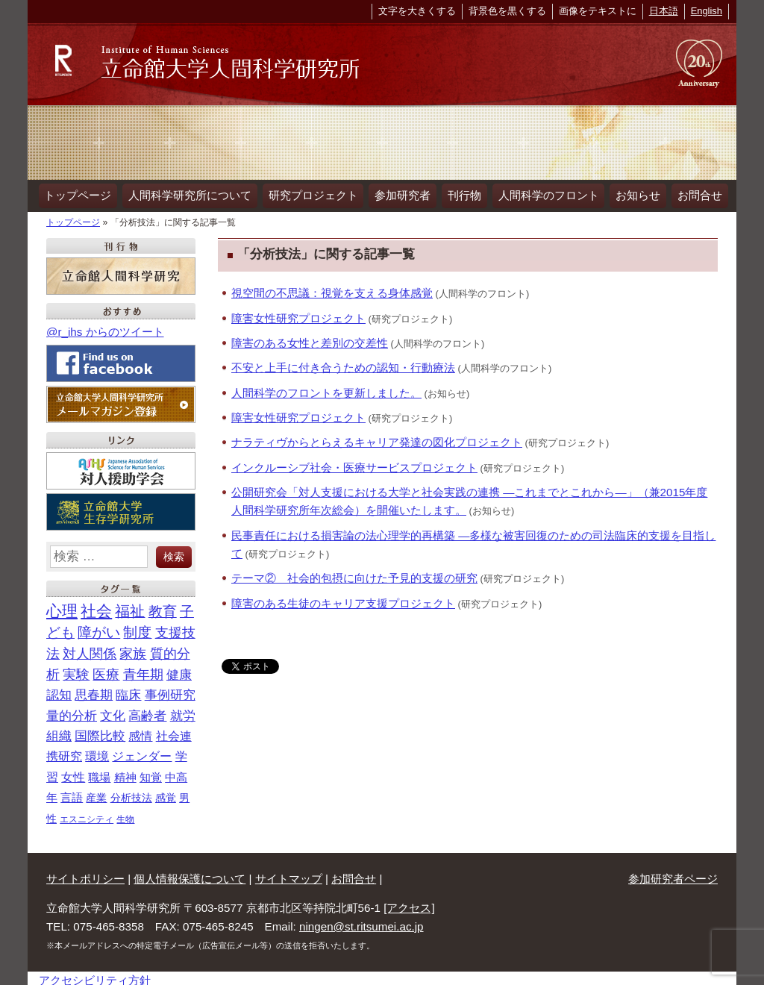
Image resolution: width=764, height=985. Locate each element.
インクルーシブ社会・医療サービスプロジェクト (354, 463)
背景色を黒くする (507, 10)
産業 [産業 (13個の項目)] (96, 793)
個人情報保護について (189, 874)
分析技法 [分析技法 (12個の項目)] (131, 793)
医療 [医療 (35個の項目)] (106, 670)
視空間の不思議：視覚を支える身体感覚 (332, 288)
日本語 (663, 10)
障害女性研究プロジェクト (298, 313)
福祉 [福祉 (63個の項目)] (130, 606)
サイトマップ (288, 874)
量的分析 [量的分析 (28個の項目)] (71, 711)
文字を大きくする (417, 10)
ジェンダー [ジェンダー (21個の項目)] (142, 751)
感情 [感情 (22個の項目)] (140, 731)
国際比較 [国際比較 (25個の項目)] (100, 731)
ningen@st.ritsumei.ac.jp (361, 922)
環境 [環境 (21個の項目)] (97, 751)
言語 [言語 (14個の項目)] (71, 793)
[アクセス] (408, 903)
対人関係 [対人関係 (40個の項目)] (89, 649)
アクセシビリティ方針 (95, 975)
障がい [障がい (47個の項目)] (99, 628)
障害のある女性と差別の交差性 (309, 338)
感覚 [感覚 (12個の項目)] (165, 793)
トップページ (76, 193)
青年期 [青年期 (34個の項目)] (143, 670)
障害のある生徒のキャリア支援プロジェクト (343, 598)
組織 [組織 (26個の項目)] (59, 732)
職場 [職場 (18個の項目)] (99, 772)
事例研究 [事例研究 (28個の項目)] (170, 691)
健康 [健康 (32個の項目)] (179, 670)
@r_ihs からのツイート (105, 327)
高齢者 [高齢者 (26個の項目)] (147, 711)
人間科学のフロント (533, 193)
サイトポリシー (85, 874)
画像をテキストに (597, 10)
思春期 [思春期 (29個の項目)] (94, 691)
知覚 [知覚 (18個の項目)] (151, 772)
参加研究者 (394, 193)
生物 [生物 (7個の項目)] (125, 815)
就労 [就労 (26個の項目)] (182, 711)
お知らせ (621, 193)
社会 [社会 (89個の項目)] (96, 606)
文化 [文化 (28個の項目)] (112, 711)
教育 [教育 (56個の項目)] (162, 606)
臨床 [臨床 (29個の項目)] (128, 691)
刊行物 (452, 193)
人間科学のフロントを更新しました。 (326, 388)
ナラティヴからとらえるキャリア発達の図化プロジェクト (376, 437)
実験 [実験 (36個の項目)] (76, 670)
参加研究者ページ (673, 874)
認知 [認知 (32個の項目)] (59, 690)
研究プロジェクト (306, 193)
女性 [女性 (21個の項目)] (73, 772)
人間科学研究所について (186, 193)
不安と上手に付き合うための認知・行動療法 (343, 363)
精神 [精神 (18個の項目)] (125, 772)
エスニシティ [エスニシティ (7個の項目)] (86, 815)
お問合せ (680, 193)
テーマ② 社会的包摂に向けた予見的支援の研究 (354, 573)
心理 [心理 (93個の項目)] (62, 607)
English (706, 10)
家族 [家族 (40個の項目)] (132, 649)
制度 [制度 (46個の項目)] (137, 628)
